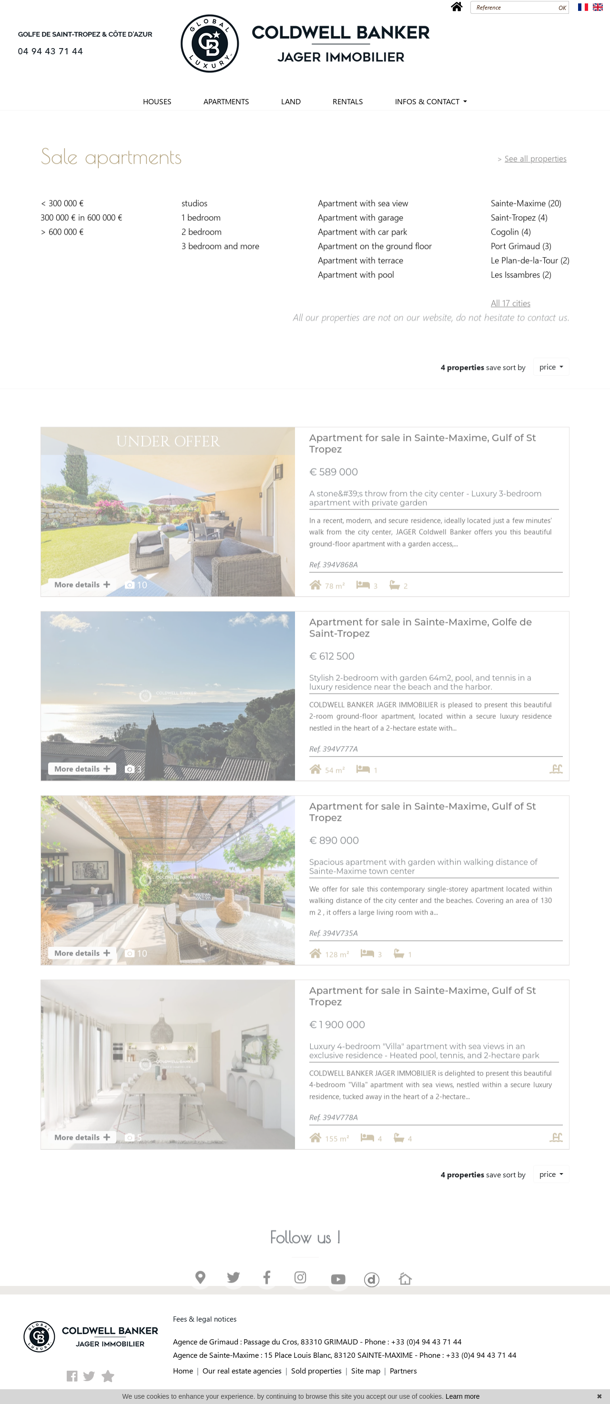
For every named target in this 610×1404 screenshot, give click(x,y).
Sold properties (316, 1370)
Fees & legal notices (204, 1319)
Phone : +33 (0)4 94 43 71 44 (413, 1341)
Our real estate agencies (242, 1370)
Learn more (463, 1396)
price (548, 362)
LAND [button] (291, 101)
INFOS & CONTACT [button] (428, 101)
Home (183, 1370)
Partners (403, 1370)
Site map (365, 1370)
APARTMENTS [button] (226, 101)
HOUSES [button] (157, 101)
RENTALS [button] (348, 101)
